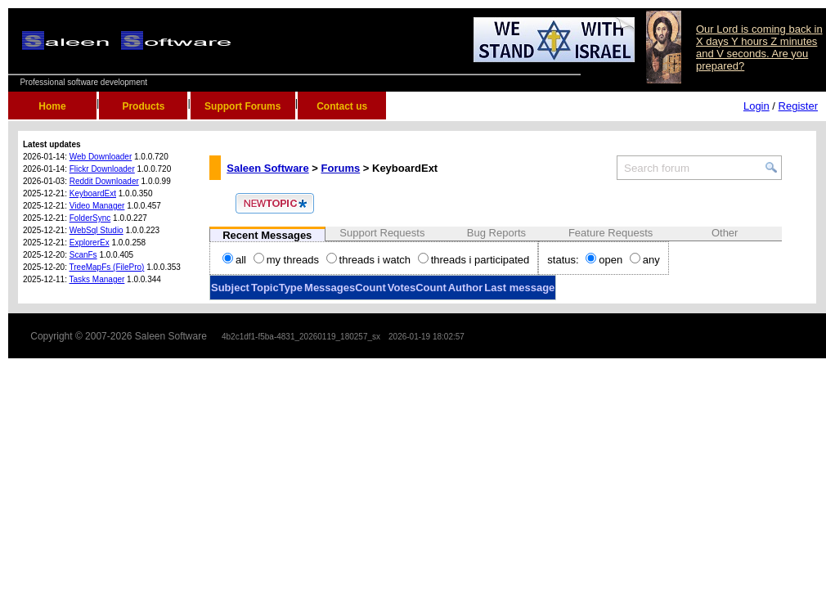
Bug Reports (496, 233)
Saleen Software (267, 168)
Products (143, 106)
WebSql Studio (96, 230)
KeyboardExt (93, 193)
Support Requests (381, 233)
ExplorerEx (90, 242)
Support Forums (242, 106)
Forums (341, 168)
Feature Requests (610, 233)
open (604, 260)
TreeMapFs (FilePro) (107, 267)
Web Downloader (101, 156)
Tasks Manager (97, 279)
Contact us (341, 106)
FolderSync (90, 218)
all (234, 260)
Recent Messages (267, 235)
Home (51, 106)
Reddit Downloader (104, 181)
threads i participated (474, 260)
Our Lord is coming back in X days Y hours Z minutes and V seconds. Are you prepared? (759, 47)
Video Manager (97, 205)
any (645, 260)
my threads (286, 260)
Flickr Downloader (102, 168)
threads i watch (368, 260)
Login (756, 106)
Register (798, 106)
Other (725, 233)
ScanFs (83, 254)
